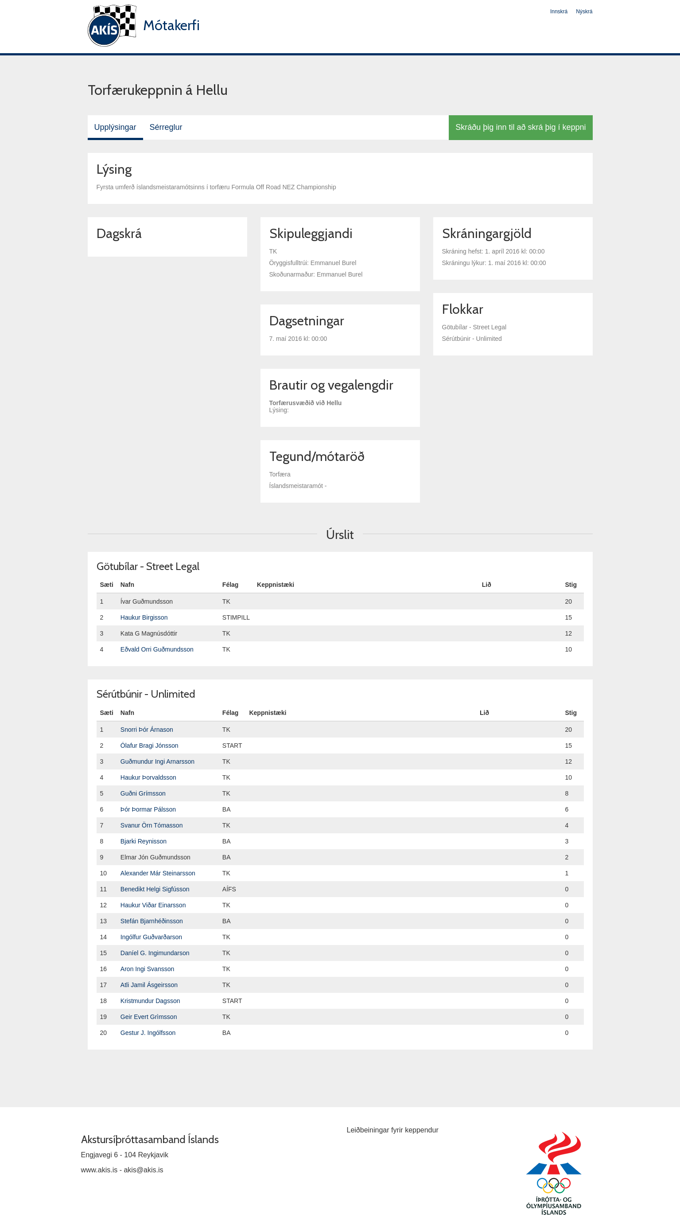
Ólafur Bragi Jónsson (149, 745)
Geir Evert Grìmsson (148, 1016)
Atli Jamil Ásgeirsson (149, 984)
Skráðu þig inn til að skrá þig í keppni (520, 127)
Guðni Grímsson (143, 793)
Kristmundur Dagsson (150, 1000)
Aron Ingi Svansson (147, 968)
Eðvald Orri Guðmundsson (157, 649)
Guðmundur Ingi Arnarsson (157, 761)
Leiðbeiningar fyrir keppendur (393, 1130)
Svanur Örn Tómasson (151, 825)
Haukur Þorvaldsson (148, 777)
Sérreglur (166, 127)
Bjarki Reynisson (143, 841)
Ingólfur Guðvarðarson (151, 937)
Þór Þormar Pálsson (148, 809)
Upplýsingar (115, 127)
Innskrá (558, 11)
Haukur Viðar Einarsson (153, 905)
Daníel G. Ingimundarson (155, 952)
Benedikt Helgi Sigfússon (155, 889)
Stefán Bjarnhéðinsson (151, 921)
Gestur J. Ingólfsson (148, 1032)
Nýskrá (584, 11)
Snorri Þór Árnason (146, 729)
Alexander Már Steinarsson (157, 873)
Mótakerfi (171, 25)
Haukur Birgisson (144, 617)
